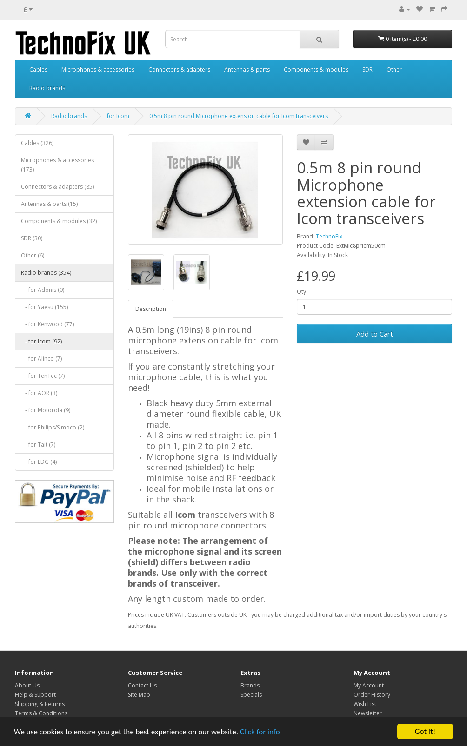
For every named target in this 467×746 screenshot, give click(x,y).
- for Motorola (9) (45, 410)
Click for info (260, 732)
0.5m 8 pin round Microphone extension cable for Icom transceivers (238, 116)
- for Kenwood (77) (47, 324)
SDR (367, 69)
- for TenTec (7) (43, 376)
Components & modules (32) (59, 221)
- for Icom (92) (41, 341)
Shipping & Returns (40, 704)
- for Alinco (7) (41, 359)
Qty (301, 292)
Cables (38, 69)
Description (150, 309)
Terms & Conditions (41, 713)
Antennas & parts (247, 69)
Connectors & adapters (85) (57, 187)
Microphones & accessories (97, 69)
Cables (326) (37, 143)
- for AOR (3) (39, 393)
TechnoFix (329, 236)
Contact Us (142, 685)
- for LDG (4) (39, 462)
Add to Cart (374, 333)
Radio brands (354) (46, 273)
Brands (250, 685)
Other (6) (32, 255)
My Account (369, 685)
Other (394, 69)
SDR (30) (31, 238)
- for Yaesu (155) (44, 307)
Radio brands (47, 88)
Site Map (139, 695)
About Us (27, 685)
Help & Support (35, 695)
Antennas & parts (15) (49, 204)
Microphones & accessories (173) (57, 164)
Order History (372, 695)
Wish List (365, 704)
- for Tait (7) (38, 445)
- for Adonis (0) (42, 290)
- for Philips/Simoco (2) (52, 427)
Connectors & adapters (179, 69)
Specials (251, 695)
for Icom (118, 116)
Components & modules (316, 69)
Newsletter (368, 713)
